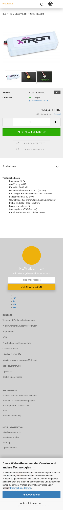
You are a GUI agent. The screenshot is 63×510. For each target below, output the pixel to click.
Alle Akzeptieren (31, 494)
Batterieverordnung (11, 366)
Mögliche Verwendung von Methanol (20, 360)
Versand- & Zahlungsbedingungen (19, 320)
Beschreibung (9, 166)
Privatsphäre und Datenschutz (17, 343)
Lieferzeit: (7, 97)
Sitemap (6, 442)
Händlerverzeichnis (12, 432)
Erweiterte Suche (11, 437)
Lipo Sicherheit (10, 447)
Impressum (8, 331)
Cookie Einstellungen (12, 377)
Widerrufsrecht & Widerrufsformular (20, 326)
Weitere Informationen (31, 503)
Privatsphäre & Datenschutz (16, 405)
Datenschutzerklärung (20, 488)
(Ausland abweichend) (38, 100)
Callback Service (10, 348)
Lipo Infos (7, 371)
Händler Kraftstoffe (12, 354)
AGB (5, 337)
